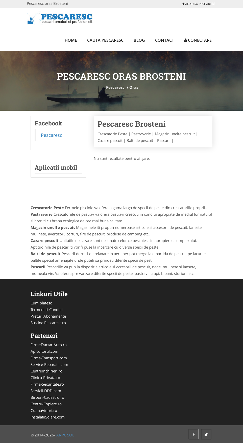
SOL (70, 434)
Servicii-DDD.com (46, 390)
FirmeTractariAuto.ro (49, 344)
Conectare (198, 40)
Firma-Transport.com (49, 357)
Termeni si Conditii (47, 309)
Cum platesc (41, 302)
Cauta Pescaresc (105, 40)
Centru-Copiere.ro (46, 403)
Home (71, 40)
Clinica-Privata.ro (45, 377)
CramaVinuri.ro (44, 410)
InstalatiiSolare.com (48, 416)
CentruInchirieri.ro (46, 370)
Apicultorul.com (44, 351)
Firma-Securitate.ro (47, 384)
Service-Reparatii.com (49, 364)
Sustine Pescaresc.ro (48, 322)
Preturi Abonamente (48, 316)
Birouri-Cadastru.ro (47, 397)
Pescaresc (115, 87)
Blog (139, 40)
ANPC (61, 434)
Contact (164, 40)
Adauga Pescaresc (198, 4)
